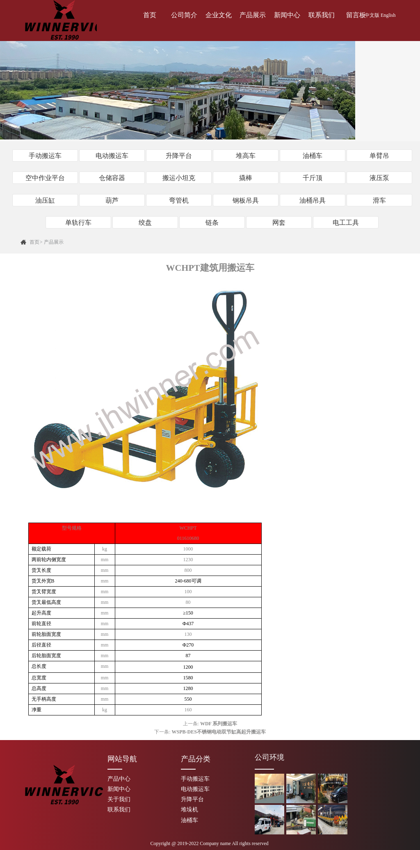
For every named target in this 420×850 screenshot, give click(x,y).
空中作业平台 (45, 177)
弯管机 (179, 200)
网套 (278, 222)
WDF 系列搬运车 (218, 723)
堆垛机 (189, 809)
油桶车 (312, 155)
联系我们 (321, 14)
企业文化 (218, 14)
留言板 (356, 14)
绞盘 (145, 222)
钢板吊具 (246, 200)
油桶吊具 (312, 200)
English (388, 15)
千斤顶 (312, 177)
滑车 (379, 200)
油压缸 (45, 200)
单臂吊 (379, 155)
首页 (149, 14)
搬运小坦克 (178, 177)
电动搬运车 (112, 155)
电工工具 (346, 222)
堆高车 (246, 155)
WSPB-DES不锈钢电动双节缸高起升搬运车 (218, 731)
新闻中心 (287, 14)
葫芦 (112, 200)
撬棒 (245, 177)
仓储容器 (112, 177)
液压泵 (379, 177)
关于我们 (118, 799)
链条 (212, 222)
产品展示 (253, 14)
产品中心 (118, 778)
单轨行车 (78, 222)
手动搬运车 (45, 155)
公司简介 (184, 14)
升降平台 (179, 155)
